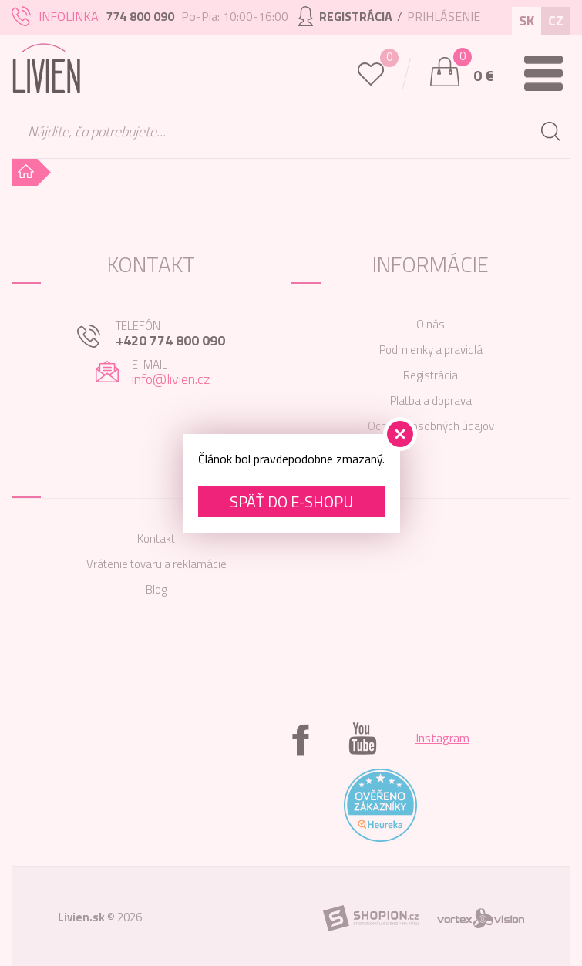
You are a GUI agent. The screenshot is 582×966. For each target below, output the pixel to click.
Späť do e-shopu (291, 501)
